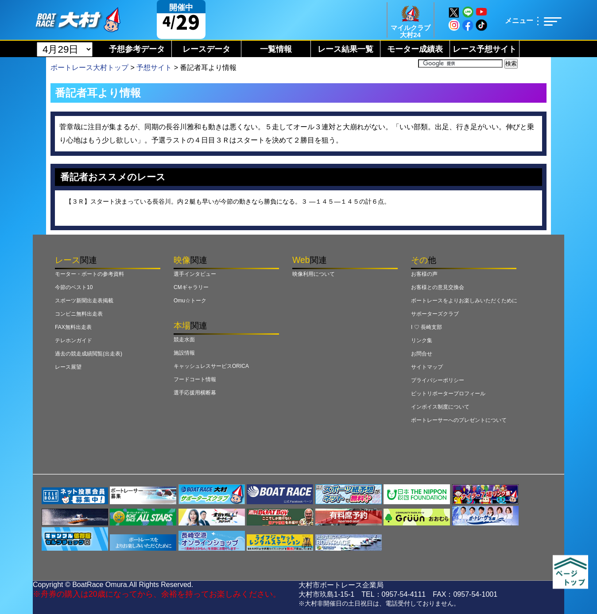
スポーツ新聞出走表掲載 (84, 300)
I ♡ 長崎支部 (426, 327)
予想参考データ (137, 49)
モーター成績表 (415, 49)
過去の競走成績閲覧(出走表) (88, 354)
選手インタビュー (195, 274)
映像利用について (313, 274)
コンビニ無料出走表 (79, 314)
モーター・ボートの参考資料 (89, 274)
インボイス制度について (440, 407)
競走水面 (184, 339)
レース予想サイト (484, 49)
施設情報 (184, 353)
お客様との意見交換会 (437, 287)
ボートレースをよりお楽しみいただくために (464, 300)
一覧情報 (276, 49)
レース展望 (68, 367)
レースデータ (206, 49)
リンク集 (421, 340)
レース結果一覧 (345, 49)
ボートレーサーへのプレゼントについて (459, 420)
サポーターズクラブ (435, 314)
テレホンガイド (73, 340)
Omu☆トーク (190, 300)
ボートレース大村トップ (89, 67)
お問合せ (421, 354)
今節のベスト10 (74, 287)
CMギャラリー (191, 287)
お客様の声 (424, 274)
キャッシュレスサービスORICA (211, 366)
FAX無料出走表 (73, 327)
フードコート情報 (195, 379)
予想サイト (154, 67)
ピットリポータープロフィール (448, 393)
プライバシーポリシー (437, 380)
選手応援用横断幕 (195, 393)
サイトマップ (427, 367)
